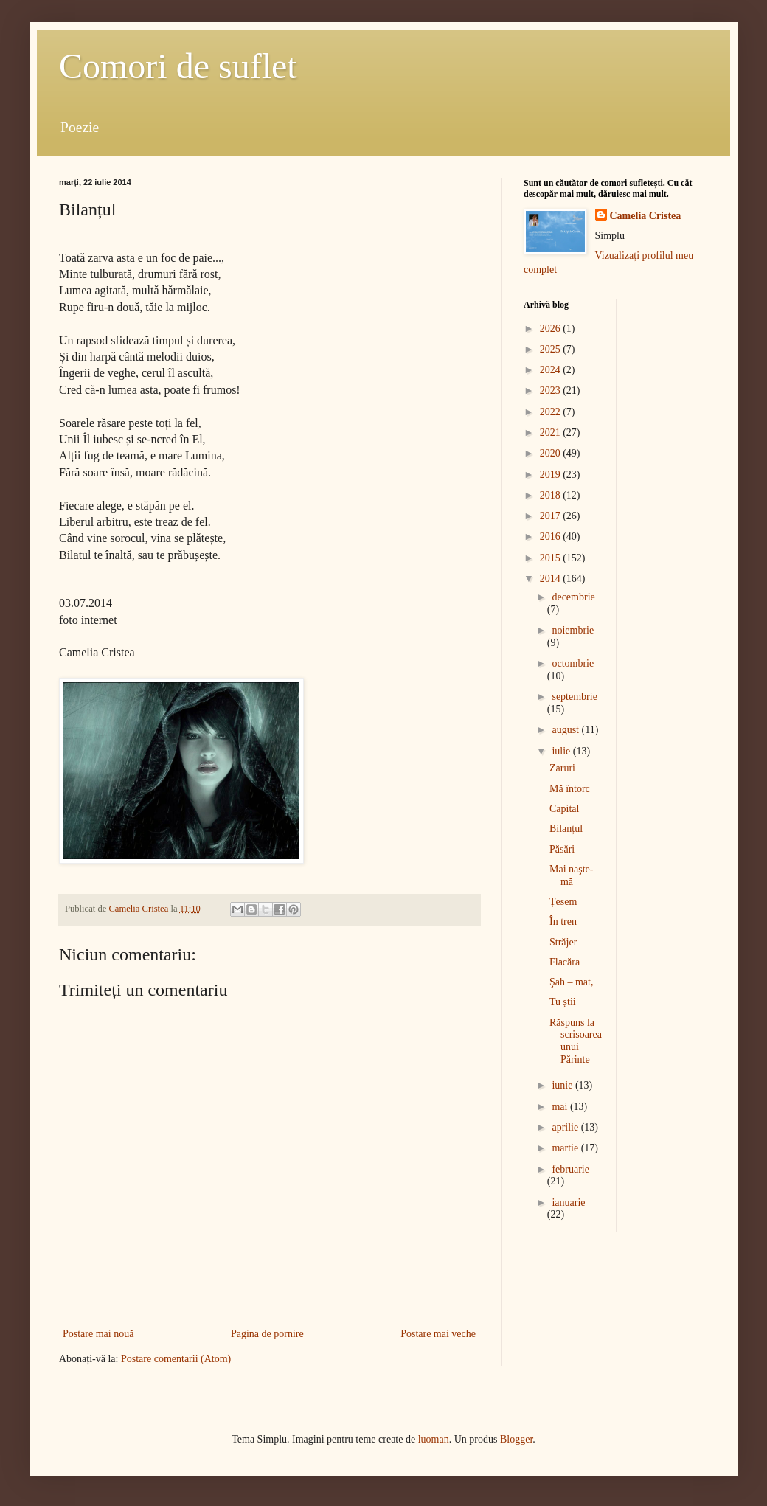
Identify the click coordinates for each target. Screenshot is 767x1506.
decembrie (573, 597)
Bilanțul (566, 828)
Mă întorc (569, 788)
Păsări (562, 849)
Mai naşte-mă (571, 875)
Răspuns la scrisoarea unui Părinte (575, 1041)
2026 (551, 328)
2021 (551, 432)
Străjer (563, 942)
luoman (433, 1439)
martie (566, 1147)
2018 (551, 495)
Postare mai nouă (98, 1333)
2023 (551, 390)
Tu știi (562, 1001)
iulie (562, 751)
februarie (570, 1169)
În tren (563, 921)
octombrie (573, 663)
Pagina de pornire (267, 1333)
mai (561, 1106)
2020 (551, 453)
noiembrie (573, 630)
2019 (551, 474)
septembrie (574, 696)
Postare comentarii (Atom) (176, 1358)
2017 (551, 515)
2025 (551, 349)
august (566, 729)
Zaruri (562, 768)
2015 (551, 557)
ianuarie (568, 1202)
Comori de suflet (178, 66)
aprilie (566, 1127)
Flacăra (564, 962)
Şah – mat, (571, 982)
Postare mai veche (438, 1333)
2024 (551, 369)
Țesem (563, 901)
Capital (564, 808)
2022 (551, 411)
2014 (551, 578)
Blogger (516, 1439)
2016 (551, 536)
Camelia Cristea (645, 215)
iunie (563, 1085)
